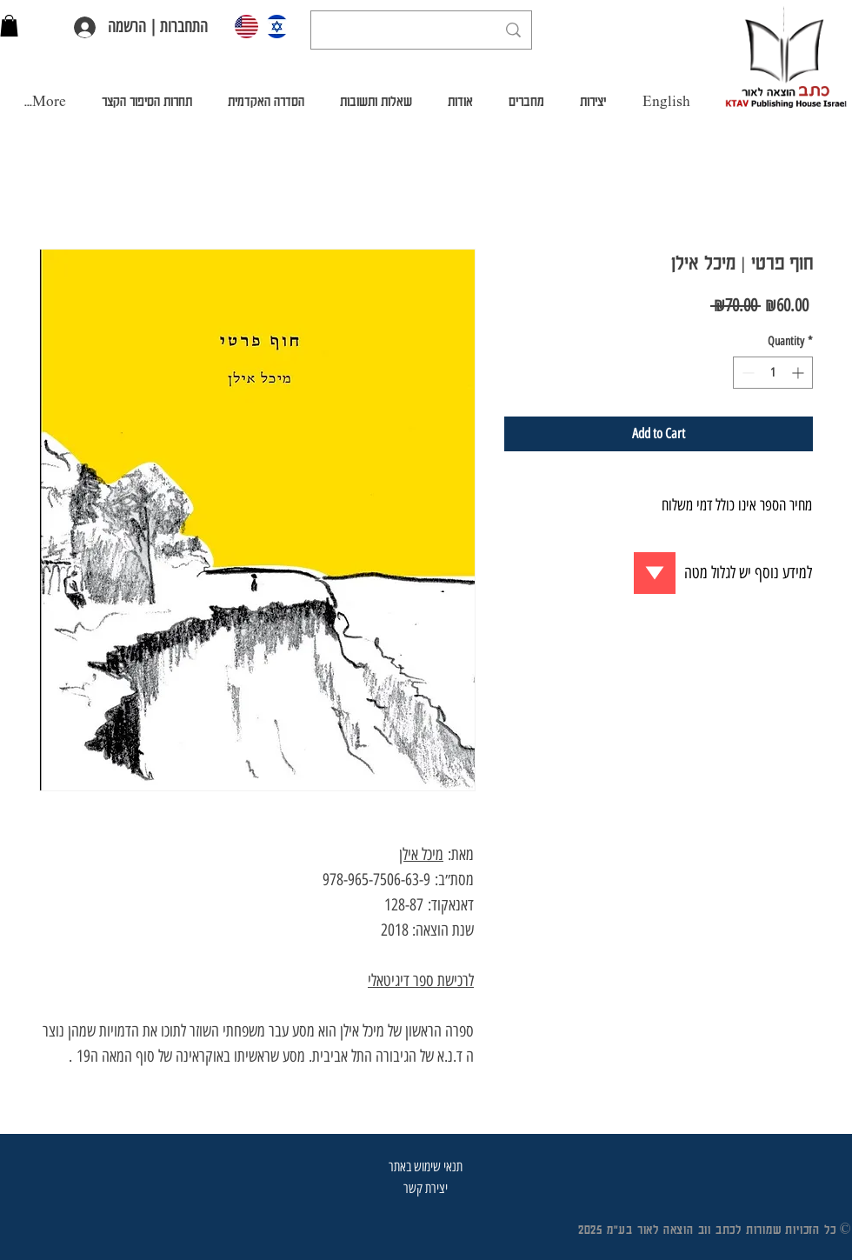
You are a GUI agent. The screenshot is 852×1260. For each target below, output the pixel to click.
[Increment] (799, 372)
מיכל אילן (421, 854)
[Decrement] (746, 372)
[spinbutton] (773, 372)
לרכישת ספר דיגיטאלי (421, 980)
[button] (9, 26)
